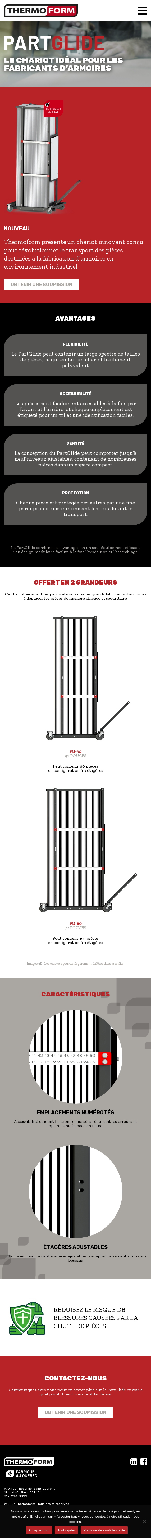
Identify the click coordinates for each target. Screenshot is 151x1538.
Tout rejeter (66, 1530)
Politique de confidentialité (104, 1530)
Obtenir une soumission (41, 284)
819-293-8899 (15, 1496)
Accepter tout (39, 1530)
